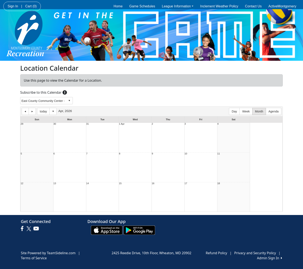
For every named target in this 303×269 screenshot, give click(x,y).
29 (22, 124)
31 (87, 124)
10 (186, 154)
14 (87, 183)
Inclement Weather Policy (219, 6)
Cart (31, 6)
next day (32, 111)
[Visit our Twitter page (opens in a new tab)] (29, 228)
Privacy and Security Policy (255, 253)
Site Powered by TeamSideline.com (48, 253)
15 (120, 183)
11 (218, 154)
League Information (177, 6)
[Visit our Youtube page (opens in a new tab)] (37, 228)
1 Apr (121, 124)
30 (54, 124)
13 (54, 183)
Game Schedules (142, 6)
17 (186, 183)
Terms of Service (34, 258)
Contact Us (253, 6)
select (69, 100)
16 (153, 183)
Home (118, 6)
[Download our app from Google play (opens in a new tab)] (139, 230)
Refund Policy (216, 253)
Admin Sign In (269, 258)
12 (22, 183)
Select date (53, 111)
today (43, 111)
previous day (25, 111)
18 (218, 183)
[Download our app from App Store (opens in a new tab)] (106, 230)
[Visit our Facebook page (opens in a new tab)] (23, 228)
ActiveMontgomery (282, 6)
